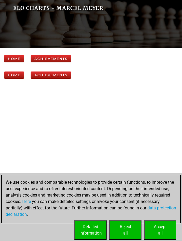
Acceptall (160, 230)
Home (14, 59)
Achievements (50, 59)
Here (26, 201)
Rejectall (125, 230)
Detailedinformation (90, 230)
